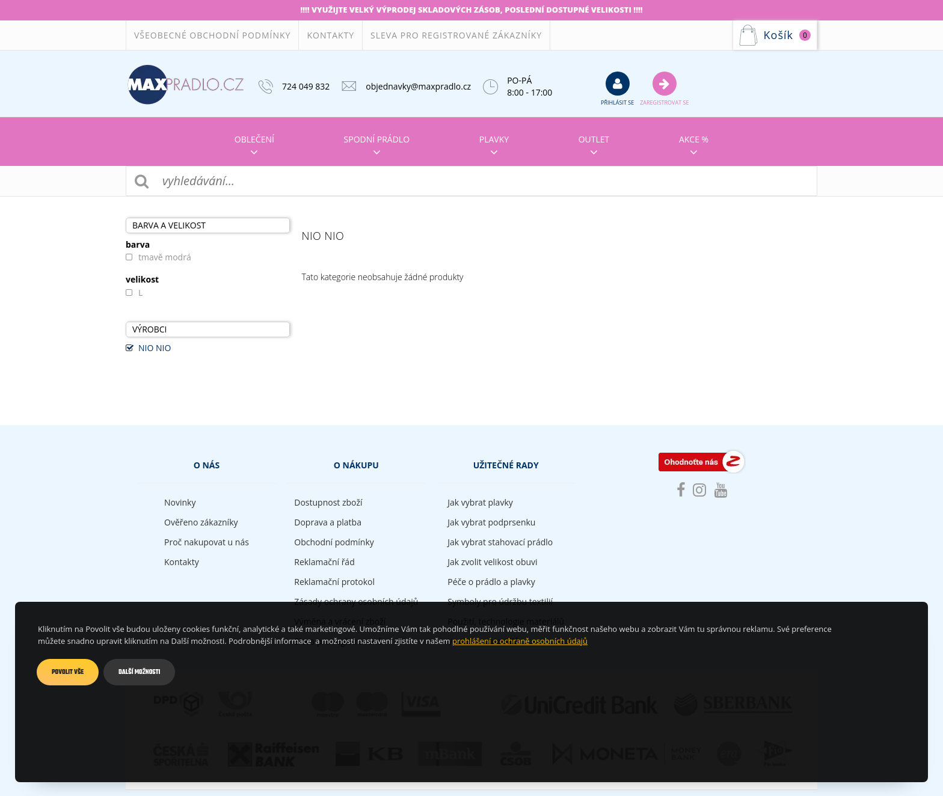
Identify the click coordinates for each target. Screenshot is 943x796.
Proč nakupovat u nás (206, 542)
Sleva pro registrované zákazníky (456, 35)
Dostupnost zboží (328, 502)
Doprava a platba (327, 522)
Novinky (179, 502)
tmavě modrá (164, 257)
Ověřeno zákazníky (201, 522)
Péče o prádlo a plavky (491, 581)
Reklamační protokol (334, 581)
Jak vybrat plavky (479, 502)
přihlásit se (617, 88)
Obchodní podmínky (334, 542)
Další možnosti (139, 672)
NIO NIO (154, 348)
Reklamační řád (324, 562)
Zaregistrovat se (664, 88)
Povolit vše (68, 672)
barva (138, 244)
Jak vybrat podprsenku (491, 522)
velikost (142, 279)
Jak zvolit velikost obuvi (492, 562)
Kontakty (330, 35)
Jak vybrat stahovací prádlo (500, 542)
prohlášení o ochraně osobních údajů (520, 640)
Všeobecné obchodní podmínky (212, 35)
